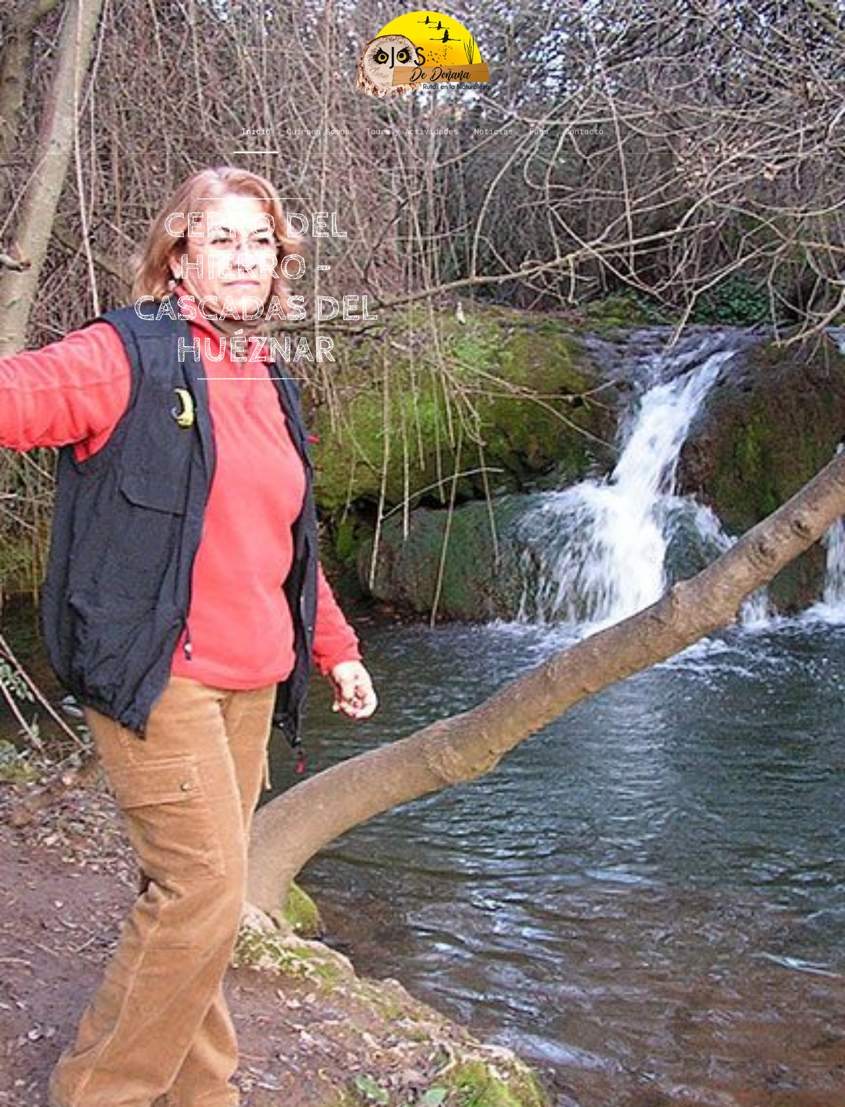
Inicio (256, 131)
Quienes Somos (318, 131)
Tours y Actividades (412, 131)
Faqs (539, 131)
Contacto (584, 131)
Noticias (493, 131)
